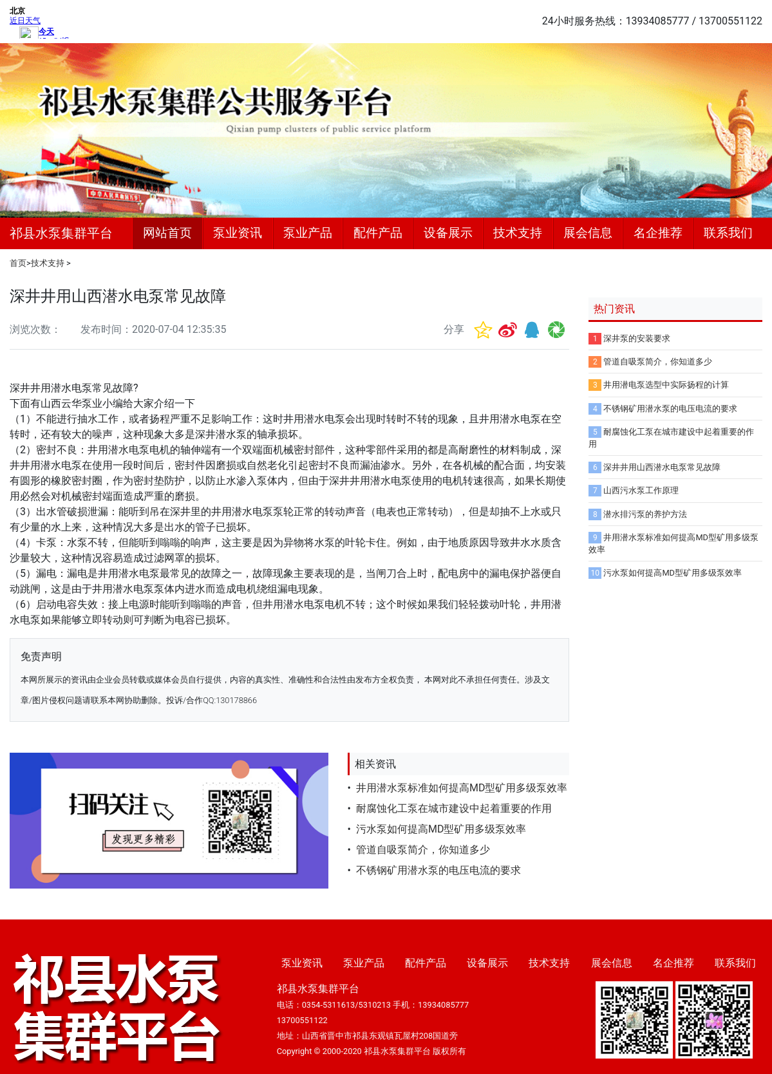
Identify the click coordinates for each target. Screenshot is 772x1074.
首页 (18, 263)
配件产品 (377, 232)
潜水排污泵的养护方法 (645, 514)
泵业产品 (307, 232)
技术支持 (517, 232)
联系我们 (728, 232)
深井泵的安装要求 (636, 338)
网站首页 (167, 232)
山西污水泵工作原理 (641, 490)
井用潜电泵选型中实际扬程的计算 (666, 385)
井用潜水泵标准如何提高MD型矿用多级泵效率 (461, 788)
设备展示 (448, 232)
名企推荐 (658, 232)
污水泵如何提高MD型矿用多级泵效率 (441, 829)
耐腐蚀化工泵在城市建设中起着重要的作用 (454, 808)
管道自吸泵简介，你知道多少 (423, 849)
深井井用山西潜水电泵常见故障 (661, 467)
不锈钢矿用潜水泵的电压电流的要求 (438, 870)
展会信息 (587, 232)
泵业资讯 (237, 232)
